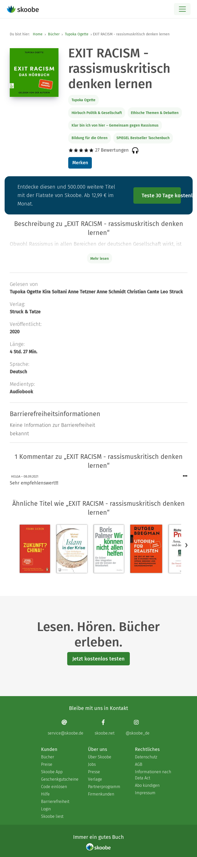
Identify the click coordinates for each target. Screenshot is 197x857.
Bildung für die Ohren (89, 138)
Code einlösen (54, 786)
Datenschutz (146, 757)
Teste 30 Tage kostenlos (161, 195)
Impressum (145, 792)
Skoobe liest (52, 816)
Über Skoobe (99, 757)
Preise (46, 764)
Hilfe (45, 794)
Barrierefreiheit (55, 801)
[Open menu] (182, 9)
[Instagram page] (138, 727)
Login (46, 809)
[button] (186, 545)
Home (38, 34)
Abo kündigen (147, 785)
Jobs (92, 764)
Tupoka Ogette (76, 34)
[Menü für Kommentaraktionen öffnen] (185, 476)
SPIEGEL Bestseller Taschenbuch (143, 138)
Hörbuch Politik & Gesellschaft (97, 113)
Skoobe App (52, 771)
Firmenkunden (101, 794)
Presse (94, 771)
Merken (80, 163)
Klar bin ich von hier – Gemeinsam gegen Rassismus (115, 125)
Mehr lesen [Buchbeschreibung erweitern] (99, 258)
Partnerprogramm (104, 786)
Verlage (95, 779)
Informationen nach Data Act (153, 774)
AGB (138, 764)
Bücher (54, 34)
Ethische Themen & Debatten (155, 113)
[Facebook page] (105, 727)
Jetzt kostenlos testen (98, 659)
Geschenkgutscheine (59, 779)
